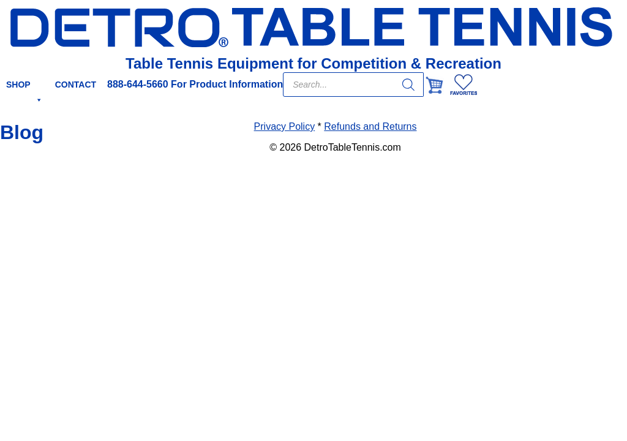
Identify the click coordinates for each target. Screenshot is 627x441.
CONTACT (75, 84)
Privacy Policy (284, 126)
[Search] (408, 84)
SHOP (24, 88)
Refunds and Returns (370, 126)
